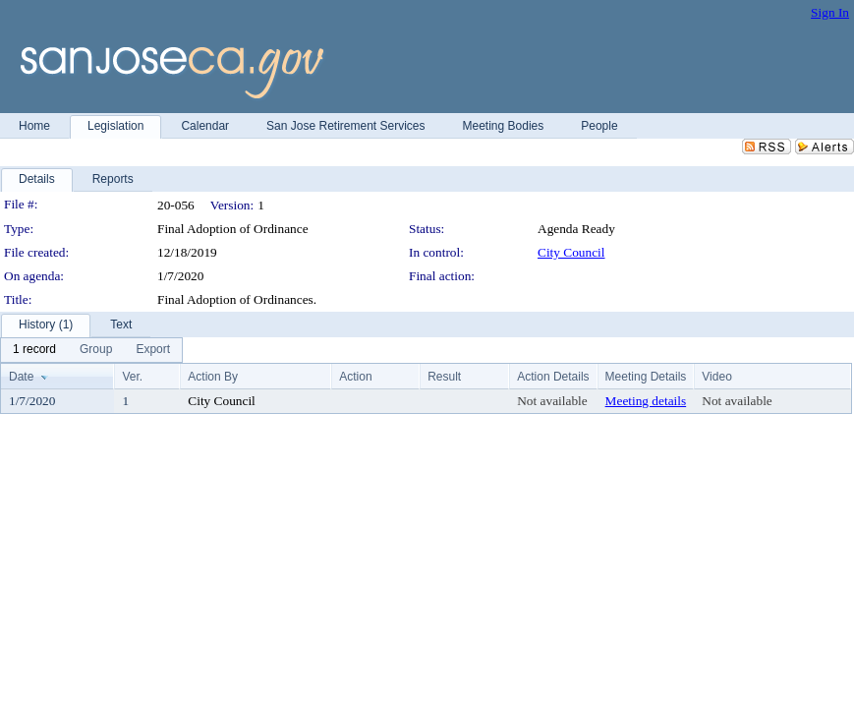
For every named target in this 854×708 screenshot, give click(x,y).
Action (355, 377)
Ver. (132, 377)
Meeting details (646, 400)
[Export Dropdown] (153, 350)
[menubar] (91, 350)
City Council (571, 252)
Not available (552, 400)
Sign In (830, 12)
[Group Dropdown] (96, 350)
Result (444, 377)
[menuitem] (34, 350)
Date (21, 377)
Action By (213, 377)
